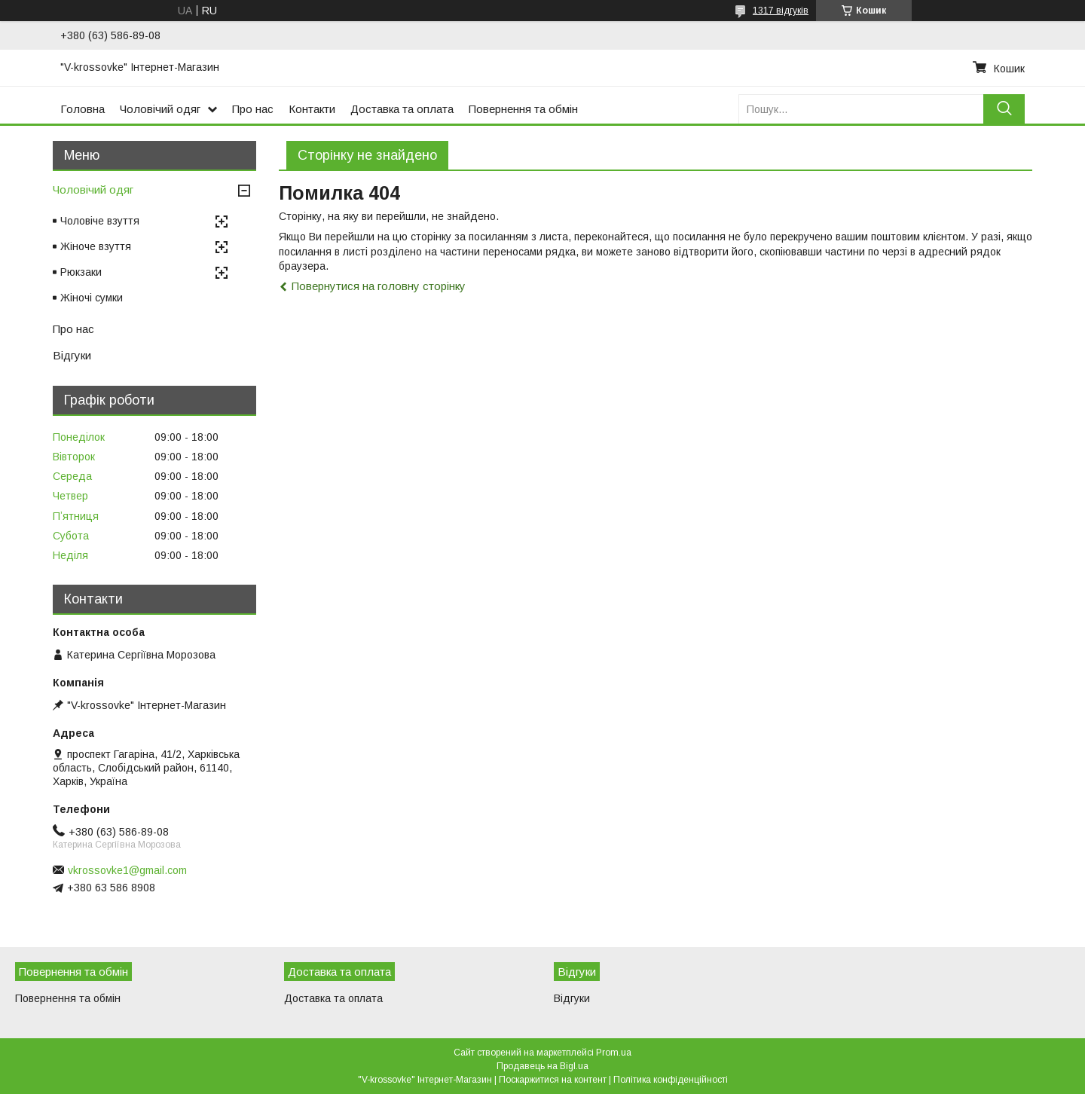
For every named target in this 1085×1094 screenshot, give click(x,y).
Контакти (312, 108)
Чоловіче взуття (99, 221)
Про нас (253, 108)
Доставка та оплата (402, 108)
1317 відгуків (780, 10)
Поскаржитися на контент (553, 1079)
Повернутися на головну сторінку (379, 286)
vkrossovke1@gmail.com (127, 870)
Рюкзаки (81, 272)
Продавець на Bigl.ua (542, 1066)
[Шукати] (1004, 109)
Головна (82, 108)
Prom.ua (613, 1052)
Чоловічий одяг (160, 108)
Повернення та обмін (523, 108)
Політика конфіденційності (670, 1079)
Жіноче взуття (95, 246)
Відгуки (72, 355)
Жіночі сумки (91, 298)
